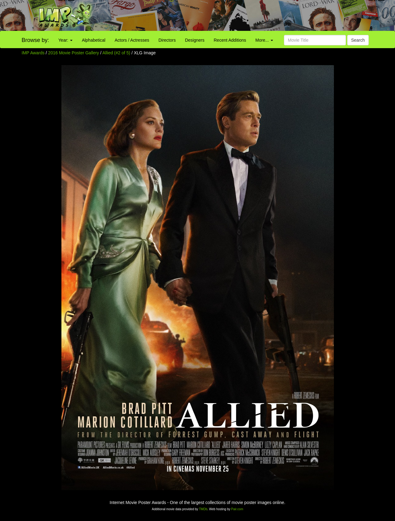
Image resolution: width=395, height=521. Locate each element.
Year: (65, 40)
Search (358, 40)
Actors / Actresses (131, 40)
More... (264, 40)
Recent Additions (230, 40)
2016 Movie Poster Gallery (73, 52)
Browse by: (35, 40)
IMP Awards (33, 52)
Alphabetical (93, 40)
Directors (167, 40)
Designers (194, 40)
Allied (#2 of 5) (116, 52)
